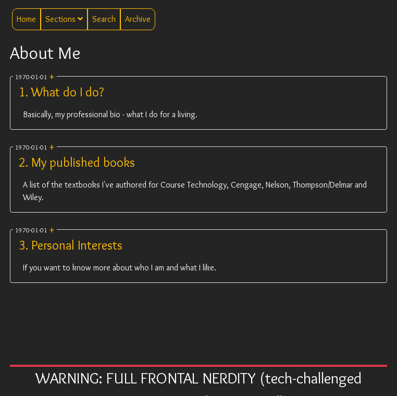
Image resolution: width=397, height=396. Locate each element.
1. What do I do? (61, 92)
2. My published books (77, 162)
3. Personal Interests (70, 245)
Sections (64, 19)
